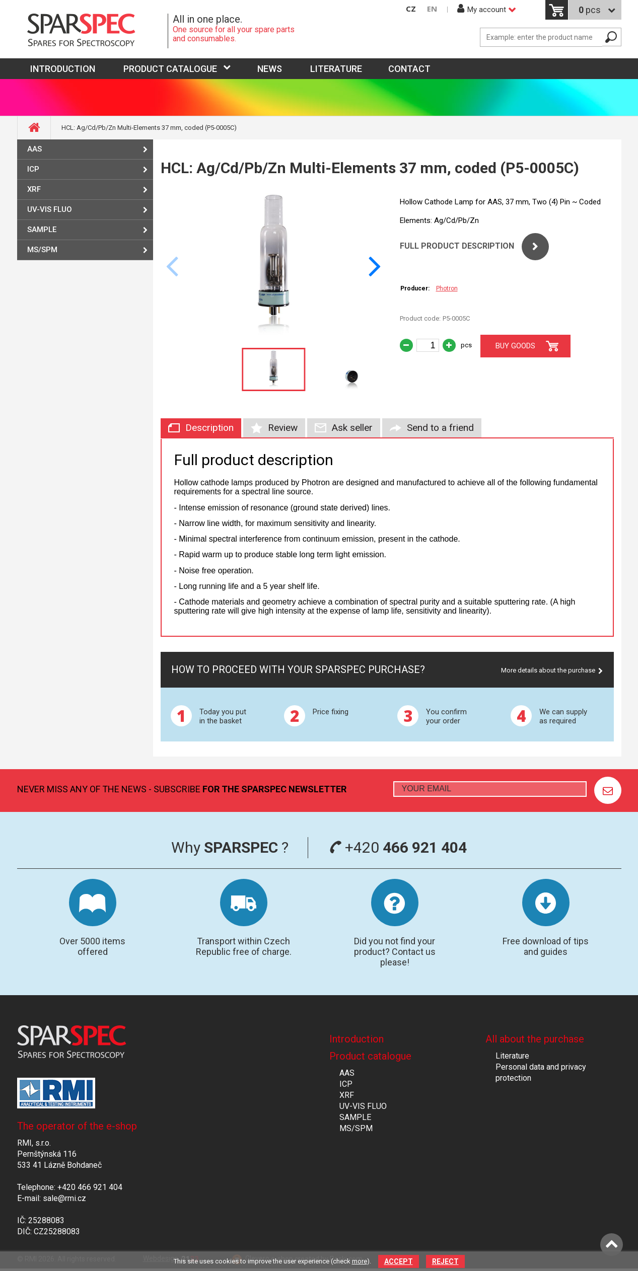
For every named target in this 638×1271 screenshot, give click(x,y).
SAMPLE (41, 229)
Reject (445, 1261)
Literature (336, 68)
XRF (34, 189)
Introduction (356, 1038)
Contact (409, 68)
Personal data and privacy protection (540, 1072)
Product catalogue (170, 68)
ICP (33, 169)
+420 (398, 847)
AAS (34, 149)
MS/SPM (42, 249)
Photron (447, 288)
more (359, 1261)
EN (432, 9)
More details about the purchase (548, 670)
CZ (411, 9)
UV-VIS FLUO (49, 209)
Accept (398, 1261)
